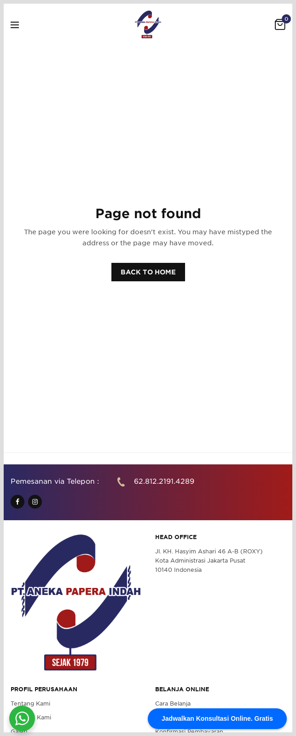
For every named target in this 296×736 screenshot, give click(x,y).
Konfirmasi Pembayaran (189, 731)
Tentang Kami (30, 703)
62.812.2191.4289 (164, 481)
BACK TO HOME (148, 272)
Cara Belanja (173, 703)
